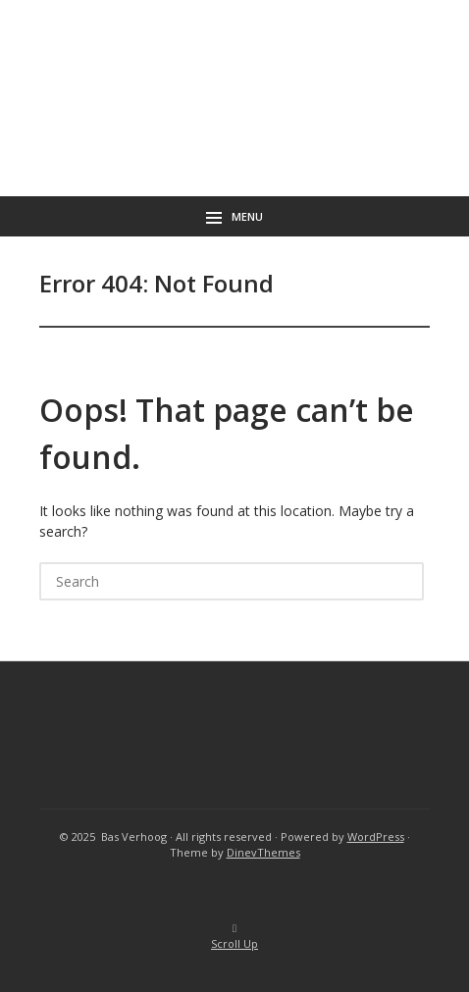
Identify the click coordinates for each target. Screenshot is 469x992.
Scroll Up (234, 937)
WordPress (375, 836)
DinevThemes (263, 852)
